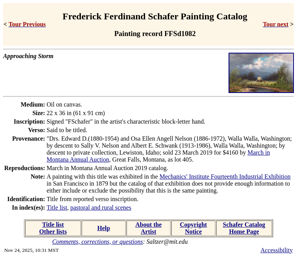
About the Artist (148, 228)
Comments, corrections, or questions (97, 241)
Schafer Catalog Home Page (244, 228)
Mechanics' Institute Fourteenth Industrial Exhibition (224, 176)
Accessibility (276, 250)
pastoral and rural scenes (100, 207)
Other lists (53, 231)
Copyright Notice (193, 228)
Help (103, 228)
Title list (57, 207)
